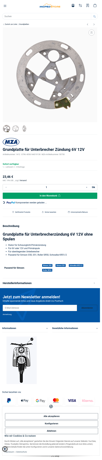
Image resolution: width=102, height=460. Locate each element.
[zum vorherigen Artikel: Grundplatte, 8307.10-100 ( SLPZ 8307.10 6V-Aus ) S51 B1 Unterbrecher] (87, 24)
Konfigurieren (51, 423)
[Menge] (46, 187)
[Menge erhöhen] (86, 187)
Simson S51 (60, 265)
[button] (5, 6)
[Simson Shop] (50, 5)
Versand (23, 180)
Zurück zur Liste (10, 24)
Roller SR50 (47, 270)
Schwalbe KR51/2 (76, 265)
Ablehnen (51, 431)
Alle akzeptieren (52, 416)
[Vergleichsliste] (80, 5)
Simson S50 (47, 265)
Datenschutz (21, 452)
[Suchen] (94, 16)
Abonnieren (87, 308)
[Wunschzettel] (87, 5)
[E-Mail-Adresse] (40, 308)
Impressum (9, 452)
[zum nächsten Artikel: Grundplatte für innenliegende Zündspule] (94, 24)
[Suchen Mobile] (46, 16)
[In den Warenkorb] (50, 196)
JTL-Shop (55, 456)
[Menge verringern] (6, 187)
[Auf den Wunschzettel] (92, 33)
